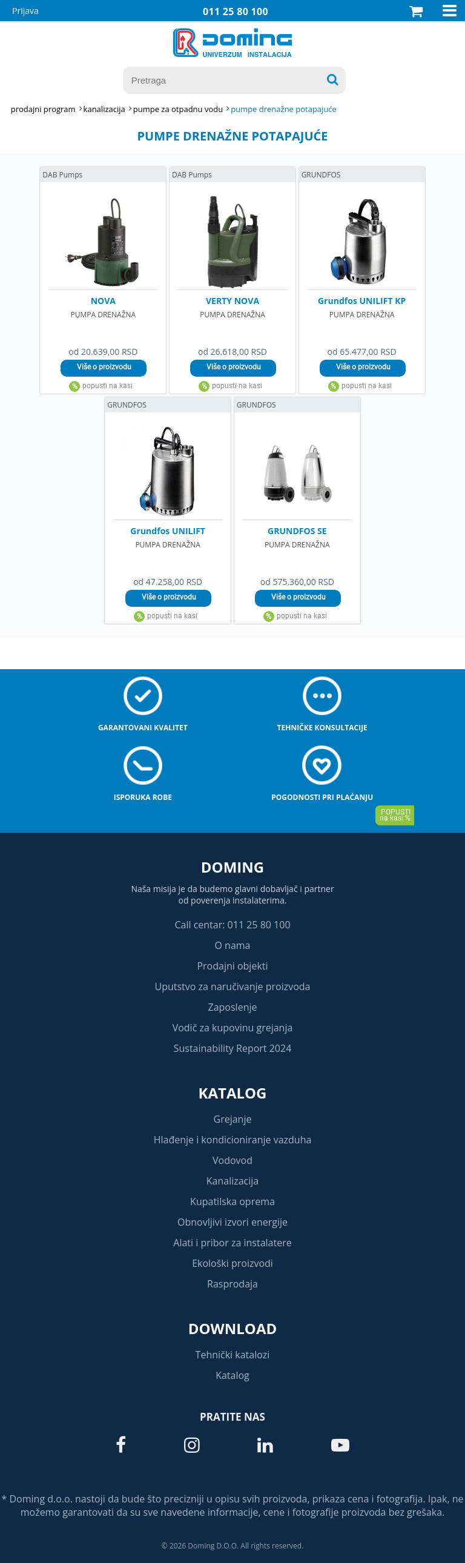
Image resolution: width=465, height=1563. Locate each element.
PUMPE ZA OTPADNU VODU (178, 109)
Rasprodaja (232, 1283)
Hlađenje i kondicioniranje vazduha (233, 1139)
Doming (232, 867)
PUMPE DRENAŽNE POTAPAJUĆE (284, 109)
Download (232, 1328)
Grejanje (233, 1119)
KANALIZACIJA (104, 109)
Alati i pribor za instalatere (232, 1242)
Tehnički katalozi (233, 1354)
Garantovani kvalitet (143, 727)
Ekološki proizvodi (232, 1263)
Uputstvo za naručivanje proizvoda (232, 986)
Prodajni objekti (232, 966)
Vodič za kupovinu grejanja (233, 1027)
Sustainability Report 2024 (233, 1048)
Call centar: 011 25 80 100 (232, 924)
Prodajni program (43, 109)
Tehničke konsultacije (322, 727)
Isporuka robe (143, 797)
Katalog (233, 1093)
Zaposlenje (232, 1007)
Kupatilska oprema (232, 1201)
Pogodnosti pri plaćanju (322, 797)
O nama (232, 945)
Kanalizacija (232, 1181)
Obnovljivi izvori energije (232, 1222)
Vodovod (232, 1160)
